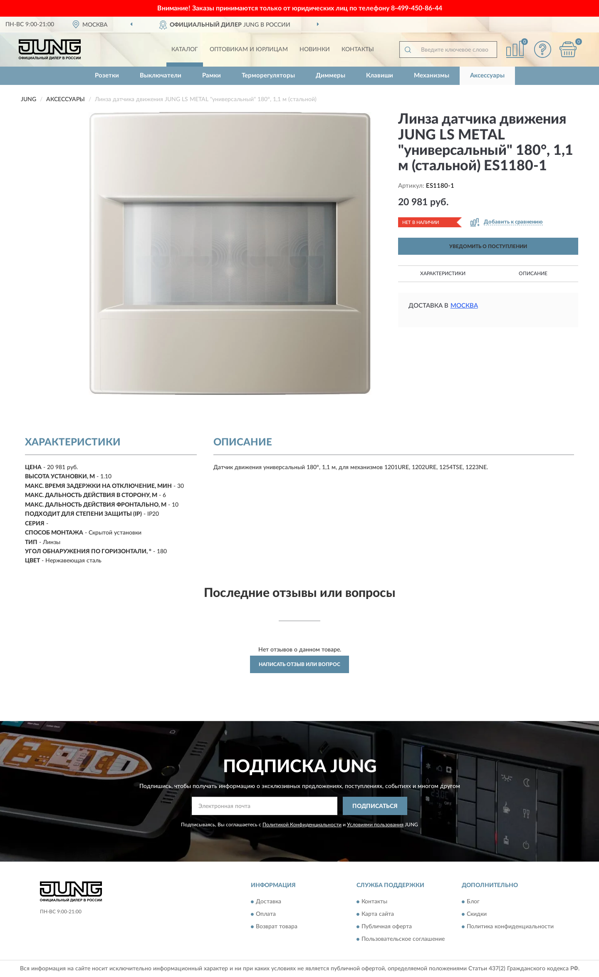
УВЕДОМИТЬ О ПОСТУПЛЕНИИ (488, 246)
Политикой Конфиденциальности (302, 824)
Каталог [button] (184, 49)
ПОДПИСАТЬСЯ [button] (375, 806)
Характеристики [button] (442, 273)
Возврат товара (276, 927)
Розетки (107, 75)
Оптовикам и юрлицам (249, 49)
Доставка (268, 902)
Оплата (266, 914)
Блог (473, 902)
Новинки (315, 49)
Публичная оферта (386, 927)
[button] (543, 49)
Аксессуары (487, 75)
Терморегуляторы (268, 75)
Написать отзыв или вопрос (299, 664)
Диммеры (330, 75)
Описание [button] (533, 273)
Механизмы (431, 75)
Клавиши (379, 75)
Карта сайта (377, 914)
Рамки (211, 75)
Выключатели (160, 75)
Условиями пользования (375, 824)
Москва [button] (464, 306)
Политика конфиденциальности (510, 927)
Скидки (477, 914)
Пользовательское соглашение (403, 939)
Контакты (358, 49)
